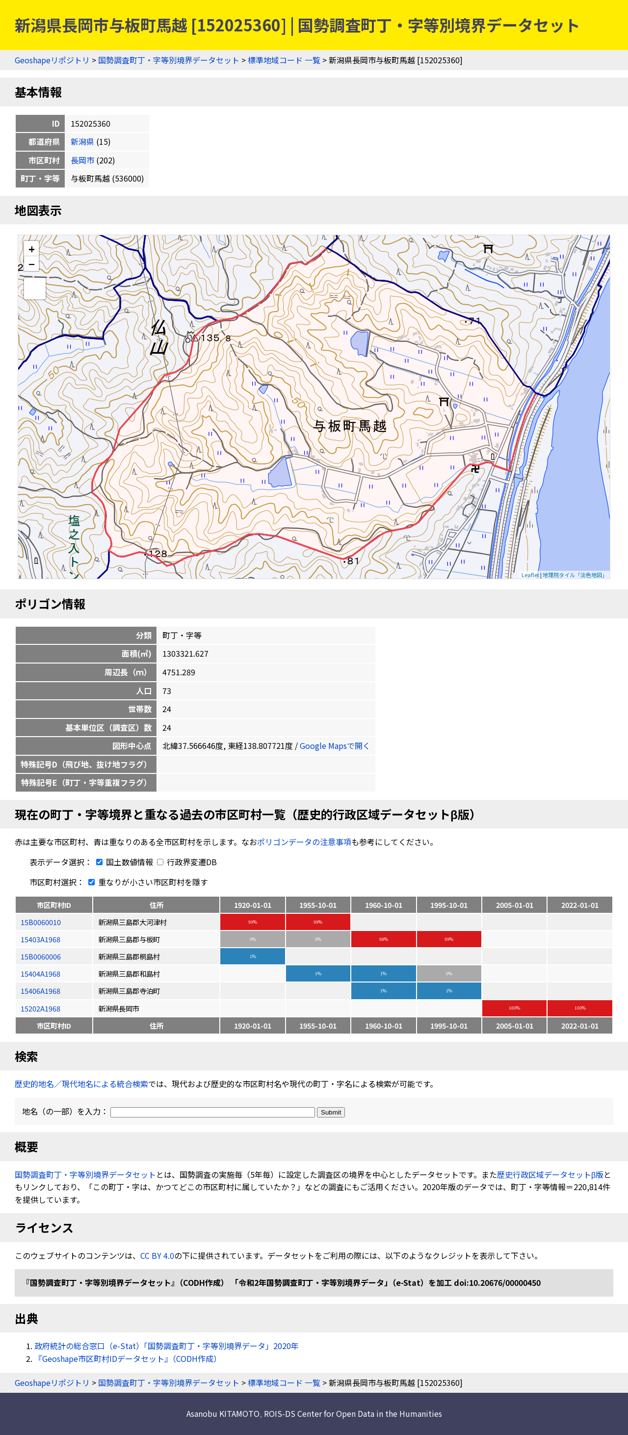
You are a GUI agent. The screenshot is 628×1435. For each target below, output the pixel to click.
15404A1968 (40, 973)
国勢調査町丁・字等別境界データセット (168, 60)
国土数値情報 (123, 862)
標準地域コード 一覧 (284, 60)
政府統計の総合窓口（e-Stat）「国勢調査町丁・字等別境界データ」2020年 (166, 1346)
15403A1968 (40, 939)
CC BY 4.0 (157, 1255)
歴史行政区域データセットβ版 (550, 1174)
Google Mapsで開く (335, 745)
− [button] (31, 263)
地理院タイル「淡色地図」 (575, 575)
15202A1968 (40, 1008)
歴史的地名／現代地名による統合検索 (81, 1084)
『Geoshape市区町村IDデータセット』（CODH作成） (127, 1358)
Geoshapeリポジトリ (52, 60)
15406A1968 (40, 990)
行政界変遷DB (187, 862)
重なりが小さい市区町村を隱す (146, 882)
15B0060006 (41, 956)
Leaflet (530, 575)
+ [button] (31, 248)
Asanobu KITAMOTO (223, 1413)
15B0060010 (41, 922)
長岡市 (82, 160)
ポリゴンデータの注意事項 (304, 842)
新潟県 (82, 141)
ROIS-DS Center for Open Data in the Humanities (353, 1413)
